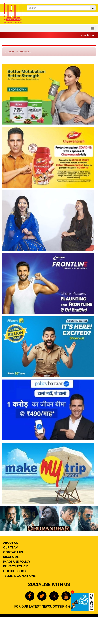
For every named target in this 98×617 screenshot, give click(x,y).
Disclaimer (11, 557)
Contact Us (12, 552)
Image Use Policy (16, 561)
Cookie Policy (14, 571)
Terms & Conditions (19, 576)
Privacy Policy (15, 566)
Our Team (10, 547)
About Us (10, 543)
